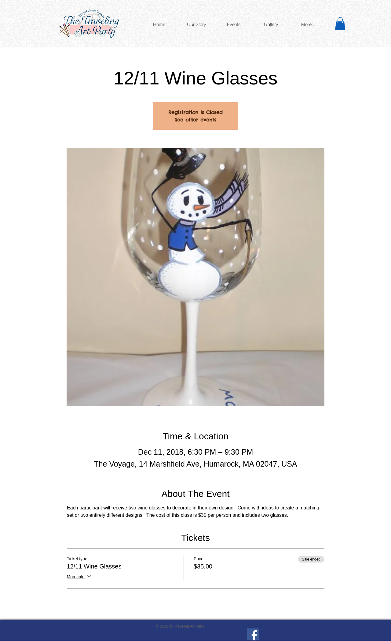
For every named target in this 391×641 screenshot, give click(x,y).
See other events (195, 120)
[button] (340, 23)
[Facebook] (253, 634)
